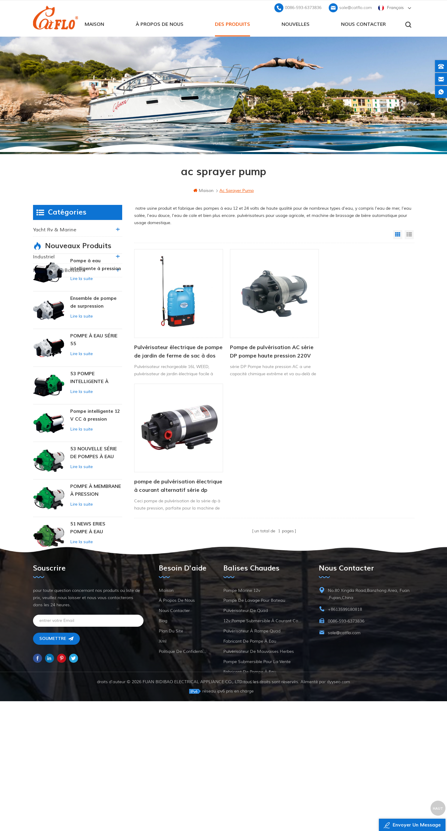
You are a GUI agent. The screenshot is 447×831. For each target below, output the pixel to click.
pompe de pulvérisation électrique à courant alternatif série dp (361, 350)
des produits (232, 24)
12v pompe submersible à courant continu (263, 726)
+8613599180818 (345, 714)
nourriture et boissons (59, 270)
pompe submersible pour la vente (257, 766)
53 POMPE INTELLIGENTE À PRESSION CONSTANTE (89, 425)
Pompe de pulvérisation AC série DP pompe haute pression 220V (270, 349)
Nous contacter (363, 24)
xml (162, 746)
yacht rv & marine (54, 230)
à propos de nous (159, 24)
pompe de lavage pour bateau (254, 705)
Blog (163, 726)
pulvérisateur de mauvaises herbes (258, 756)
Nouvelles (296, 24)
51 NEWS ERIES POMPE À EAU (87, 576)
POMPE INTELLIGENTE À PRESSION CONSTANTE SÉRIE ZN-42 (92, 613)
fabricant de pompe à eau (249, 746)
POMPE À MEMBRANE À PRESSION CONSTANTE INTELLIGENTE (95, 538)
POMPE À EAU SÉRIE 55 (93, 387)
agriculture (45, 243)
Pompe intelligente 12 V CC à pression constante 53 (95, 463)
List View (409, 234)
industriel (44, 257)
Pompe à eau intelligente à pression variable (95, 313)
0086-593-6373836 (303, 7)
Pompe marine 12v (241, 695)
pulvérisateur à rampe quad (251, 736)
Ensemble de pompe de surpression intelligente (93, 350)
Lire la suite (81, 326)
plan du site (171, 736)
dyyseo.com (338, 811)
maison (94, 24)
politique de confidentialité (183, 756)
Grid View (397, 234)
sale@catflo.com (355, 7)
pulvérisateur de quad (245, 715)
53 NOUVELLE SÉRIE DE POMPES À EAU (93, 500)
